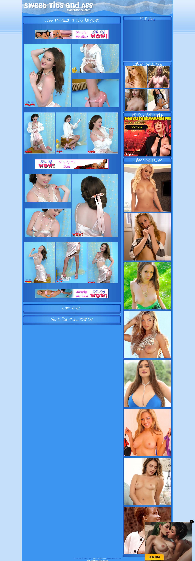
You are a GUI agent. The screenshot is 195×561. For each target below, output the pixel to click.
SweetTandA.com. (99, 558)
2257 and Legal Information (97, 560)
